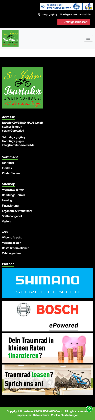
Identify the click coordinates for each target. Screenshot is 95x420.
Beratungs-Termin (13, 195)
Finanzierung (10, 205)
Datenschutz (41, 415)
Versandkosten (11, 242)
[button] (89, 409)
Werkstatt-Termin (13, 189)
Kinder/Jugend (11, 173)
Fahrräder (8, 162)
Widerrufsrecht (12, 237)
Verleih (6, 221)
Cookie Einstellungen (64, 415)
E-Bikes (7, 168)
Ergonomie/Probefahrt (17, 211)
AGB (5, 232)
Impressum (24, 415)
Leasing (7, 200)
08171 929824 (49, 14)
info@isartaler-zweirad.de (76, 14)
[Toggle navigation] (88, 38)
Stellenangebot (12, 216)
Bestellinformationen (15, 248)
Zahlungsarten (11, 253)
